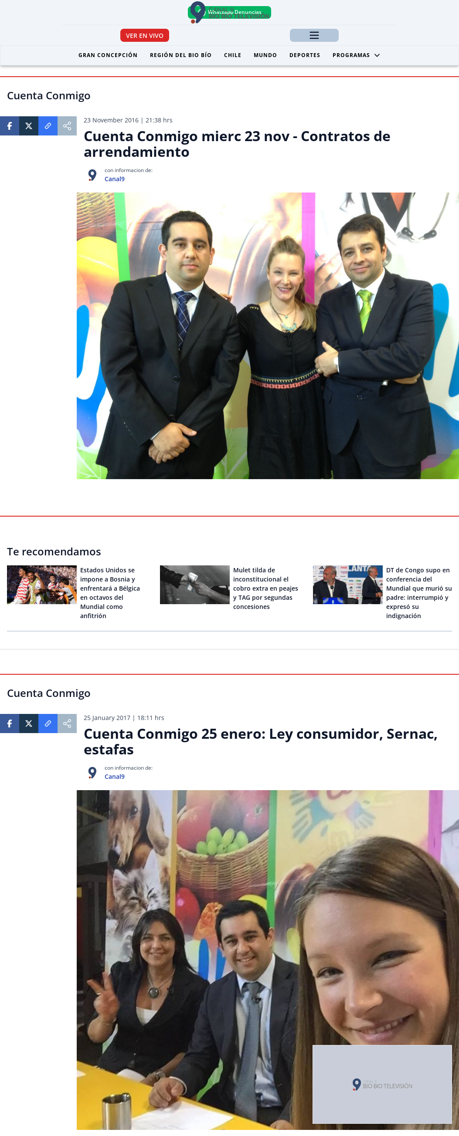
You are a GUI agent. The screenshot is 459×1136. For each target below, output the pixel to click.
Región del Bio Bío (181, 55)
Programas (357, 55)
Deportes (304, 55)
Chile (232, 55)
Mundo (265, 55)
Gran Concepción (108, 55)
